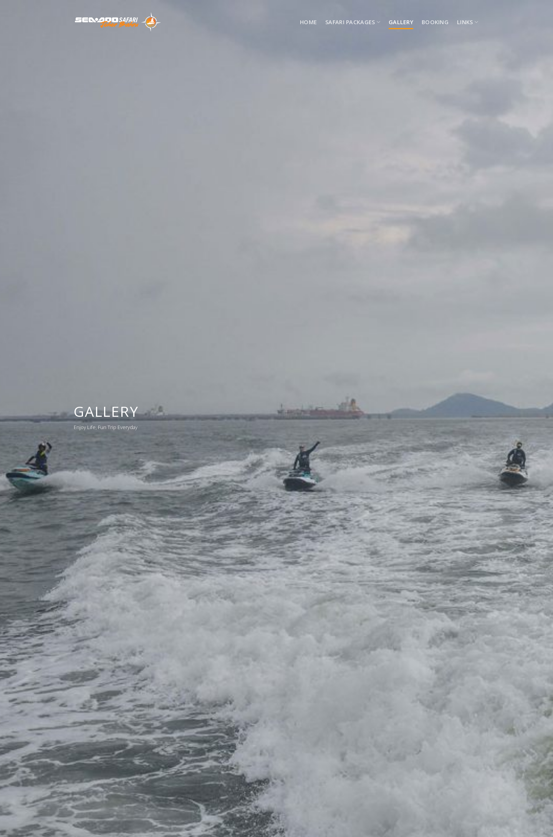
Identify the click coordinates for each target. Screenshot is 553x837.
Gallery (401, 22)
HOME (308, 22)
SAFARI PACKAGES (352, 22)
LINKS (467, 22)
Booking (435, 22)
